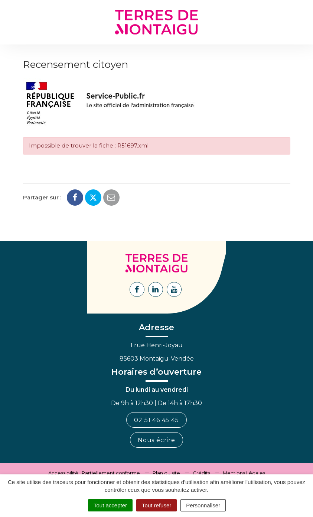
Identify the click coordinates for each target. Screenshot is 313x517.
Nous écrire (156, 440)
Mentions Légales (244, 473)
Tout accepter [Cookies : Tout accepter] (110, 505)
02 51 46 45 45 (156, 420)
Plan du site (166, 473)
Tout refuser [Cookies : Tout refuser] (156, 505)
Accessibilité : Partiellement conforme (94, 473)
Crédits (201, 473)
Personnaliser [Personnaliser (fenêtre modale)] (203, 505)
